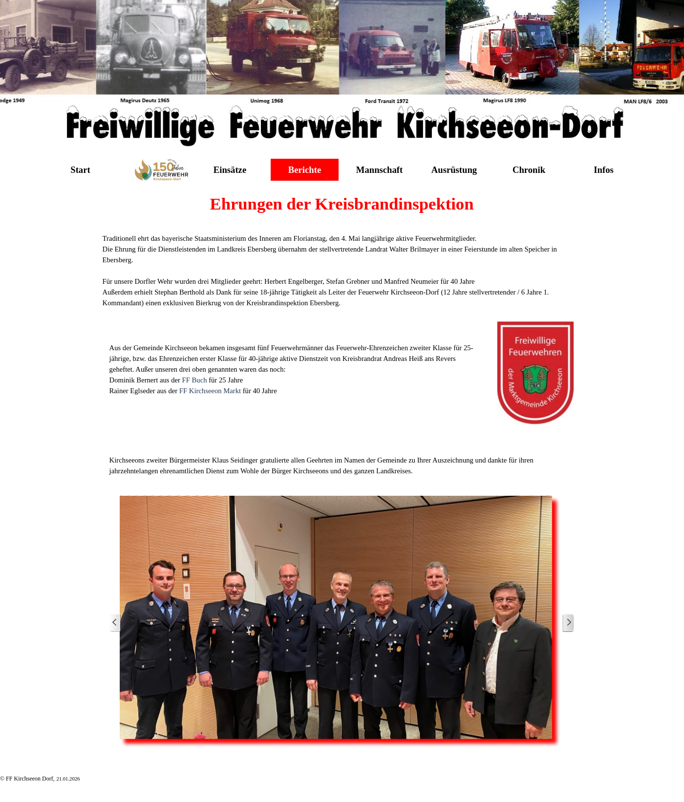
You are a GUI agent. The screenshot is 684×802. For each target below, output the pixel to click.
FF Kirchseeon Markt (210, 391)
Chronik (529, 170)
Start (80, 170)
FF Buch (194, 380)
